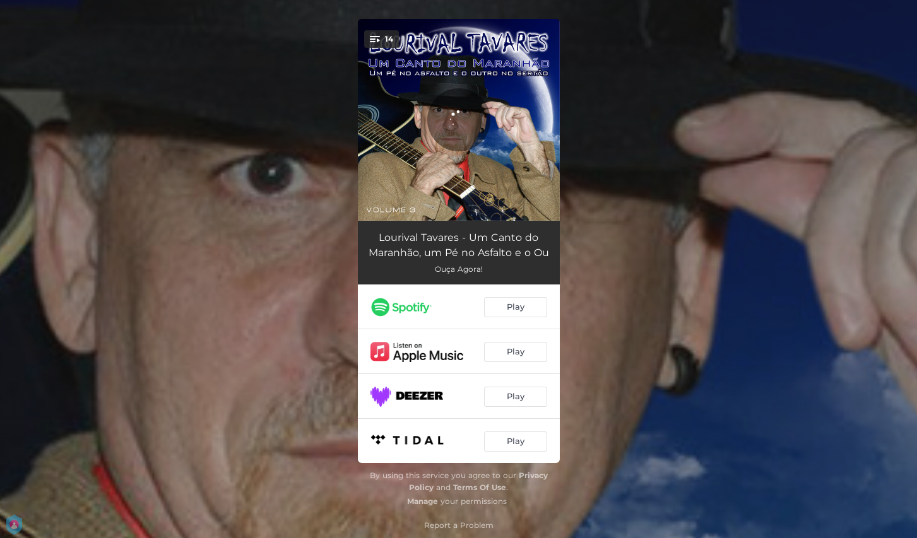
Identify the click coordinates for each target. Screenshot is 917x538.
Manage (422, 501)
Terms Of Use (479, 487)
